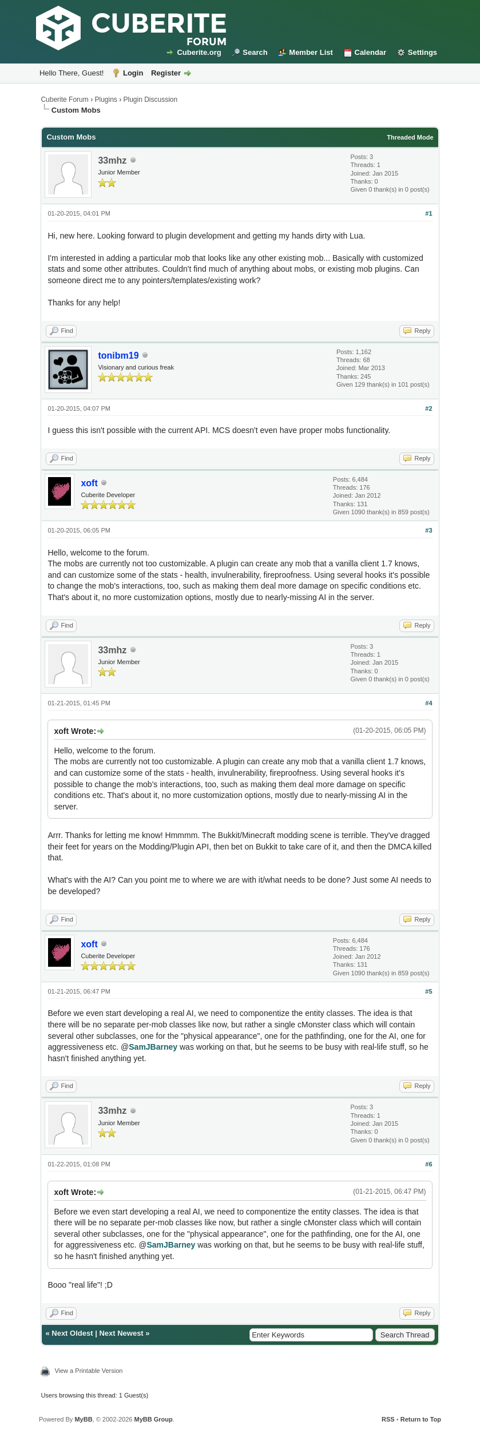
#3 (428, 530)
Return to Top (420, 1419)
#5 (428, 991)
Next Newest (121, 1333)
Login (133, 73)
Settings (422, 52)
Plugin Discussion (151, 100)
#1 (428, 213)
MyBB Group (153, 1419)
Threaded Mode (410, 137)
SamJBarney (153, 1046)
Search (255, 52)
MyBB (83, 1419)
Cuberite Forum (64, 100)
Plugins (105, 100)
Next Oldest (72, 1333)
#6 (428, 1164)
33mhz (112, 160)
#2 (428, 408)
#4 (428, 703)
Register (166, 73)
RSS (388, 1419)
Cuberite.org (199, 52)
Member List (311, 52)
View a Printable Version (88, 1370)
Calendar (371, 52)
